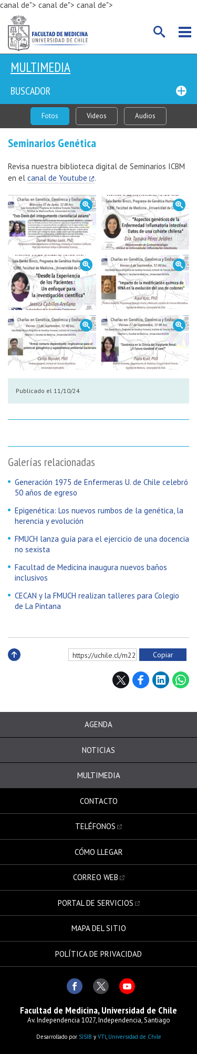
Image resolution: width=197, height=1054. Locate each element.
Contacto (99, 801)
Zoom (52, 222)
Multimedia (40, 67)
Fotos (50, 115)
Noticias (98, 750)
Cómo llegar (99, 852)
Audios (145, 115)
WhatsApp (180, 680)
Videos (97, 115)
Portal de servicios (95, 903)
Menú (185, 32)
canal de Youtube (57, 178)
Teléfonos (95, 826)
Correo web (95, 877)
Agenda (98, 724)
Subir (14, 666)
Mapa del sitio (98, 928)
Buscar (159, 32)
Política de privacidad (98, 954)
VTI (102, 1036)
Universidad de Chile (134, 1036)
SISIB (85, 1036)
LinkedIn (160, 680)
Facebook (141, 680)
